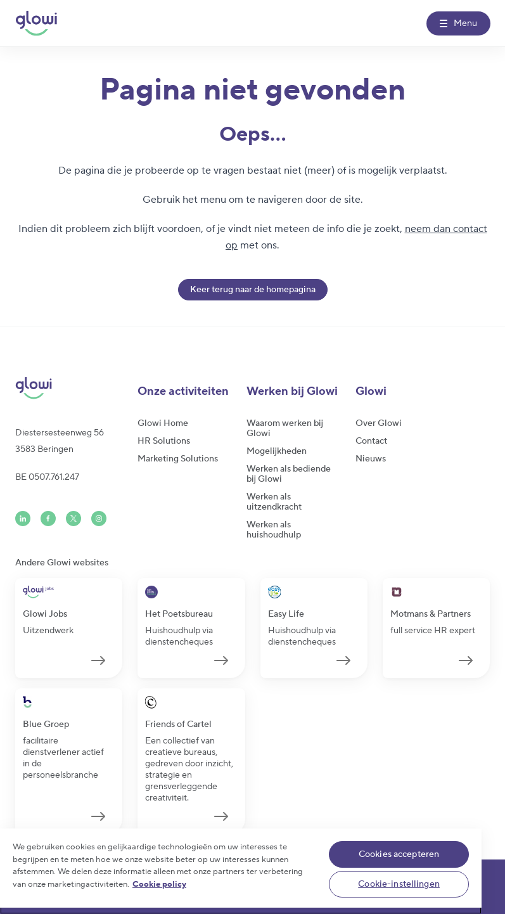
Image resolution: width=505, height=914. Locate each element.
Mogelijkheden (276, 451)
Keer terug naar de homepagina (253, 289)
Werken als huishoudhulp (273, 530)
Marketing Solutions (177, 459)
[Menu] (458, 23)
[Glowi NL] (36, 23)
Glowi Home (162, 423)
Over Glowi (378, 423)
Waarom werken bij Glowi (284, 428)
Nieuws (370, 459)
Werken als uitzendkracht (274, 502)
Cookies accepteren (399, 854)
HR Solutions (163, 441)
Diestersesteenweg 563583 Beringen (59, 441)
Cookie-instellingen (399, 884)
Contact (371, 441)
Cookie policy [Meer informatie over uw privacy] (159, 884)
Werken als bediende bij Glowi (288, 474)
